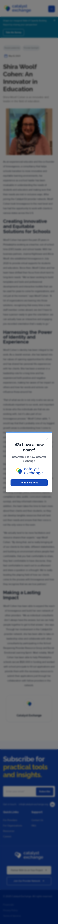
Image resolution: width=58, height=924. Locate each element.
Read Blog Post (29, 482)
